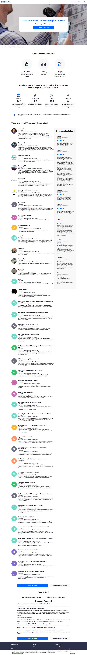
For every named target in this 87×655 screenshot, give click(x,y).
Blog (12, 648)
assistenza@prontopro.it (59, 646)
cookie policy (25, 651)
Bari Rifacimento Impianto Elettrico (31, 597)
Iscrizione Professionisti (79, 2)
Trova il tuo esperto (32, 585)
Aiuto (12, 646)
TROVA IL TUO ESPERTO (44, 27)
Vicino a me (35, 646)
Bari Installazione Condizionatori (56, 597)
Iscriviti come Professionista (60, 585)
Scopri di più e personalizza (17, 653)
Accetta (72, 653)
